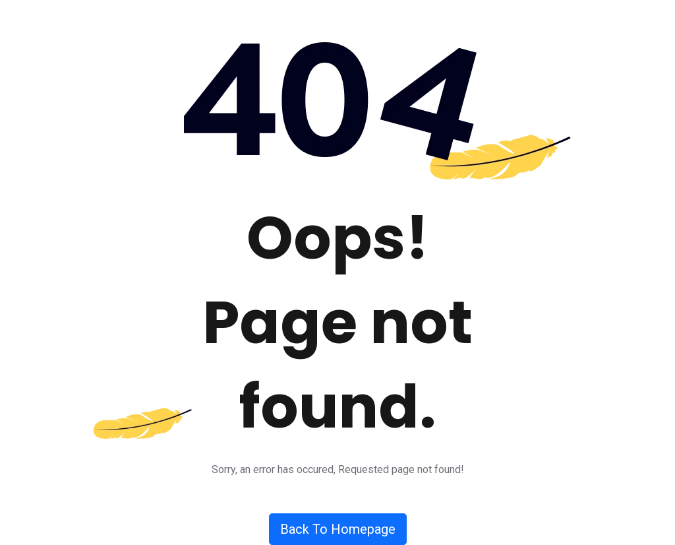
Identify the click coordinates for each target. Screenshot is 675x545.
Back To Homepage (338, 529)
